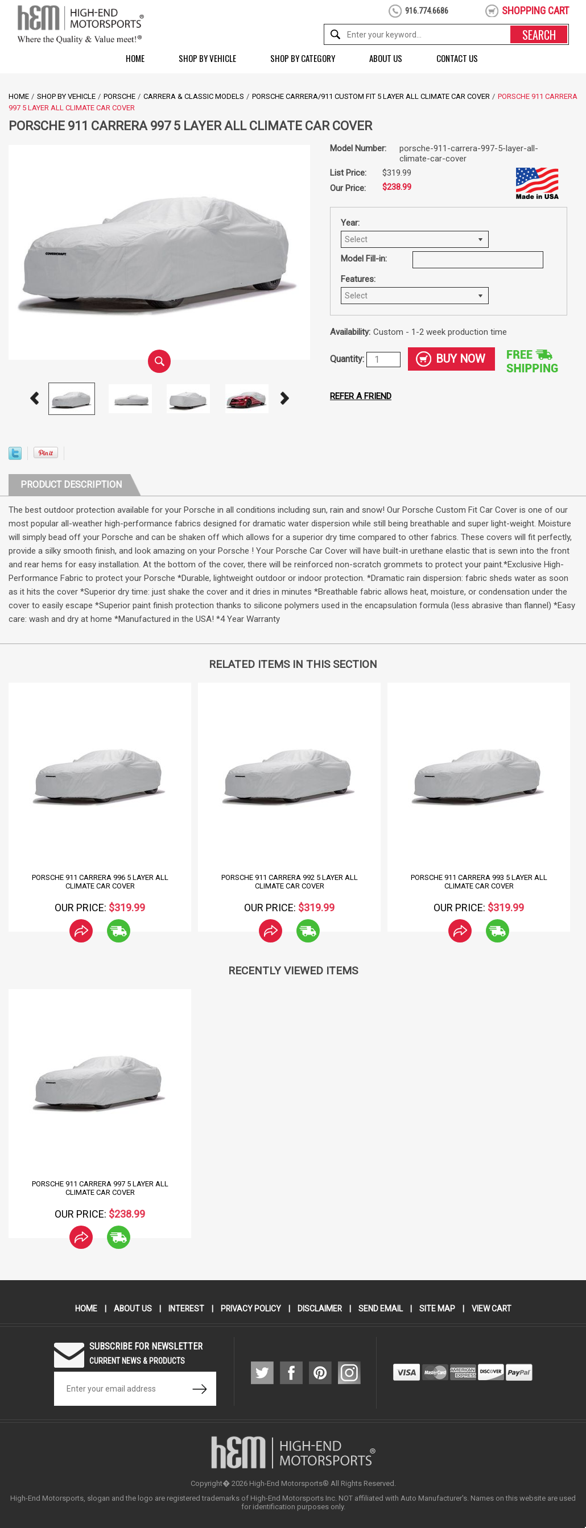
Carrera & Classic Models (193, 96)
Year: (350, 223)
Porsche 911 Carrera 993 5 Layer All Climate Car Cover (479, 881)
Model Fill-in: (364, 259)
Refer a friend (360, 396)
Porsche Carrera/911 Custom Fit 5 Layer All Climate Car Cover (371, 96)
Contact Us (457, 58)
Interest (185, 1308)
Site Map (438, 1308)
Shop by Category (302, 58)
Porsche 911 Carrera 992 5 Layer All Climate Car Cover (289, 881)
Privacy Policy (250, 1308)
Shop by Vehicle (207, 58)
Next (284, 398)
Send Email (381, 1308)
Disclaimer (320, 1308)
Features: (358, 279)
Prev (34, 398)
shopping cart (535, 10)
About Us (385, 58)
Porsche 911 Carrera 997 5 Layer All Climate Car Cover (100, 1188)
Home (135, 58)
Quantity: (348, 359)
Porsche (119, 96)
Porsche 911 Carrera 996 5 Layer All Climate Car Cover (100, 881)
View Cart (492, 1308)
